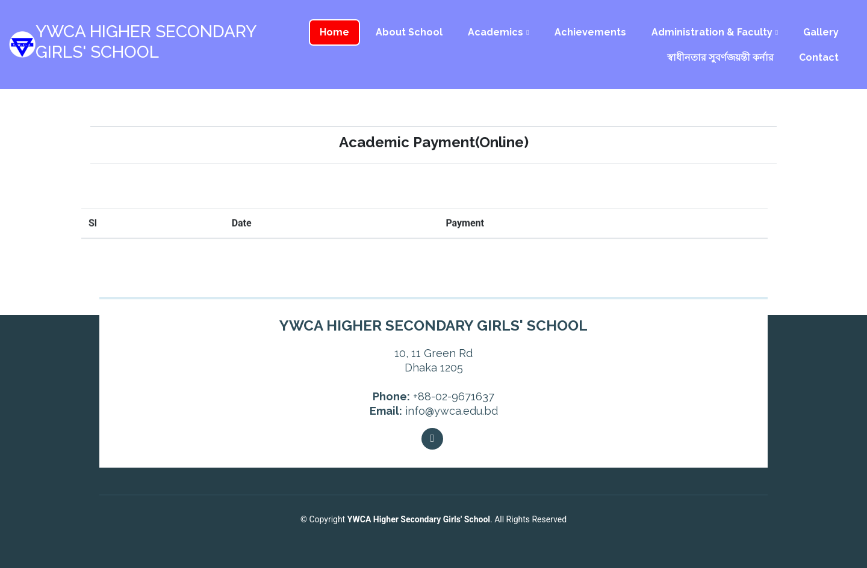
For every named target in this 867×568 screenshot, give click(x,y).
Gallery (821, 32)
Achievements (590, 32)
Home (334, 32)
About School (409, 32)
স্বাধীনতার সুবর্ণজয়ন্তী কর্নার (720, 57)
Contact (819, 57)
